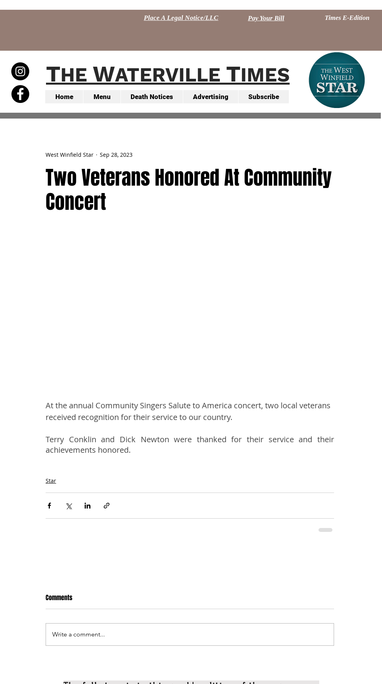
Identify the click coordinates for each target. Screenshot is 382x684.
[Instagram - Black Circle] (20, 71)
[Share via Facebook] (49, 505)
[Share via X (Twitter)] (68, 505)
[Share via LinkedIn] (87, 505)
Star (51, 480)
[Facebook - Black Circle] (20, 94)
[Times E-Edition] (347, 18)
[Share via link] (106, 505)
